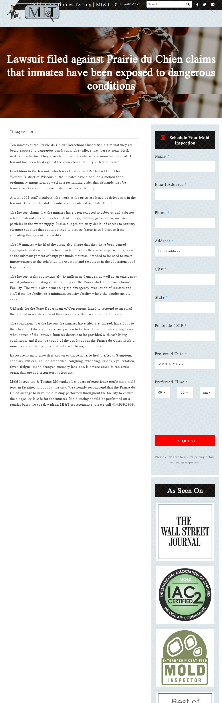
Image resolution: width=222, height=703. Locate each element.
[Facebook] (197, 4)
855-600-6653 (134, 4)
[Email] (213, 4)
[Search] (188, 4)
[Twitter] (204, 4)
